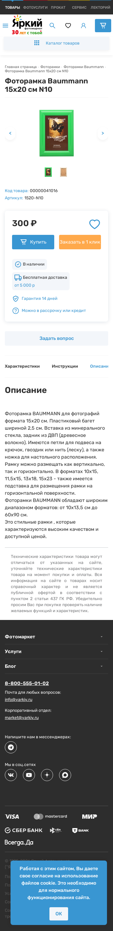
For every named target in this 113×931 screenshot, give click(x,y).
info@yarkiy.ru (18, 699)
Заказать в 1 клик (80, 242)
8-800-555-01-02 (27, 683)
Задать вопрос (56, 338)
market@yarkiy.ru (22, 717)
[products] (12, 7)
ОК (58, 914)
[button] (48, 172)
